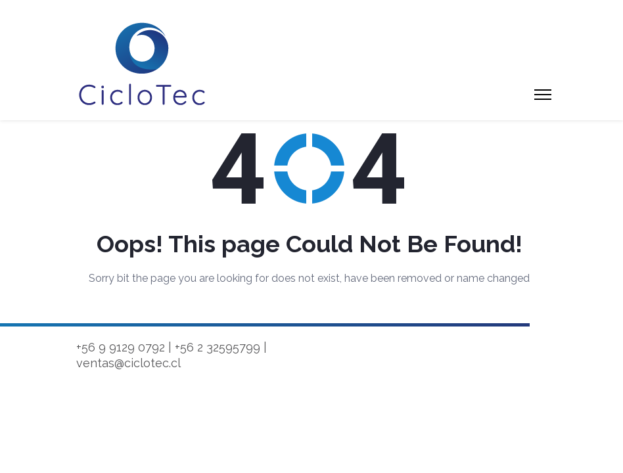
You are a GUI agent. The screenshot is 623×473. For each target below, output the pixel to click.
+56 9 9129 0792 (120, 347)
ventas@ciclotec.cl (128, 363)
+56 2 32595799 (217, 347)
